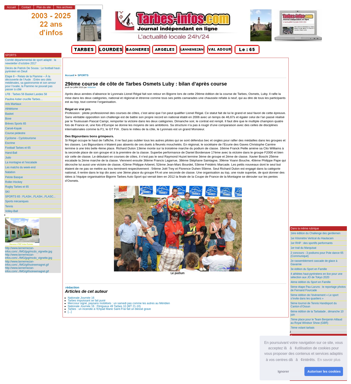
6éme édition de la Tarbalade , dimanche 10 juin (317, 313)
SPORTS (83, 75)
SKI (7, 191)
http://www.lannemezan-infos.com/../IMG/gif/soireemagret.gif (27, 263)
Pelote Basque (14, 177)
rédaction (91, 87)
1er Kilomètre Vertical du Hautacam (312, 238)
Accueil (69, 75)
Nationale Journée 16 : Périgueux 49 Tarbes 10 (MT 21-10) (104, 306)
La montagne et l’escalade (21, 162)
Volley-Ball (11, 211)
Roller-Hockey (13, 182)
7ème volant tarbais (302, 327)
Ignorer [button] (283, 371)
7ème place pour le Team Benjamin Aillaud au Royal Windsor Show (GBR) (316, 321)
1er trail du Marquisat (303, 247)
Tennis (9, 206)
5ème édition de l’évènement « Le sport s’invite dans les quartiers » (314, 296)
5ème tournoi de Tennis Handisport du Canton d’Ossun (314, 305)
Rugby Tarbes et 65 (17, 186)
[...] (70, 311)
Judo (8, 157)
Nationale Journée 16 (81, 297)
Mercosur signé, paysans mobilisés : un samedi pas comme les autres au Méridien (119, 303)
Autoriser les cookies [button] (324, 371)
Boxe (8, 118)
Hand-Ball (11, 152)
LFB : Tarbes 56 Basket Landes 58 (26, 94)
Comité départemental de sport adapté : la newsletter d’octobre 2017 (30, 61)
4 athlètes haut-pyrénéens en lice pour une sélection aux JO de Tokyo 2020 (317, 275)
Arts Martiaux (13, 104)
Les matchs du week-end (20, 167)
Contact (26, 7)
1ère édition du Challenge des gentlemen (315, 233)
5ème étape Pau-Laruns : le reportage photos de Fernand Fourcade (318, 288)
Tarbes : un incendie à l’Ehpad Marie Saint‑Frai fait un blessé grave (109, 309)
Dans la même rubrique (305, 228)
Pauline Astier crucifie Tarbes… (24, 99)
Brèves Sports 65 (15, 123)
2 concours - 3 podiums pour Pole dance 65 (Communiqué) (317, 254)
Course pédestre (15, 133)
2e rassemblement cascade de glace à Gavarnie (314, 262)
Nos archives (64, 7)
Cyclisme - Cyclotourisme (20, 138)
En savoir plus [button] (328, 360)
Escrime (10, 143)
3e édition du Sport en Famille (309, 269)
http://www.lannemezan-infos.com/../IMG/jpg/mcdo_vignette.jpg (28, 249)
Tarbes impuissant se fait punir (87, 300)
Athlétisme (11, 108)
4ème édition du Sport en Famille (311, 282)
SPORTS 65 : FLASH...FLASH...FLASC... (30, 196)
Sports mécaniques (17, 201)
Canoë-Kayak (13, 128)
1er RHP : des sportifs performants (312, 243)
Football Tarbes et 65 (18, 147)
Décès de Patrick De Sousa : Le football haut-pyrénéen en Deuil (33, 70)
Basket (9, 113)
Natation (10, 172)
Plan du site (44, 7)
